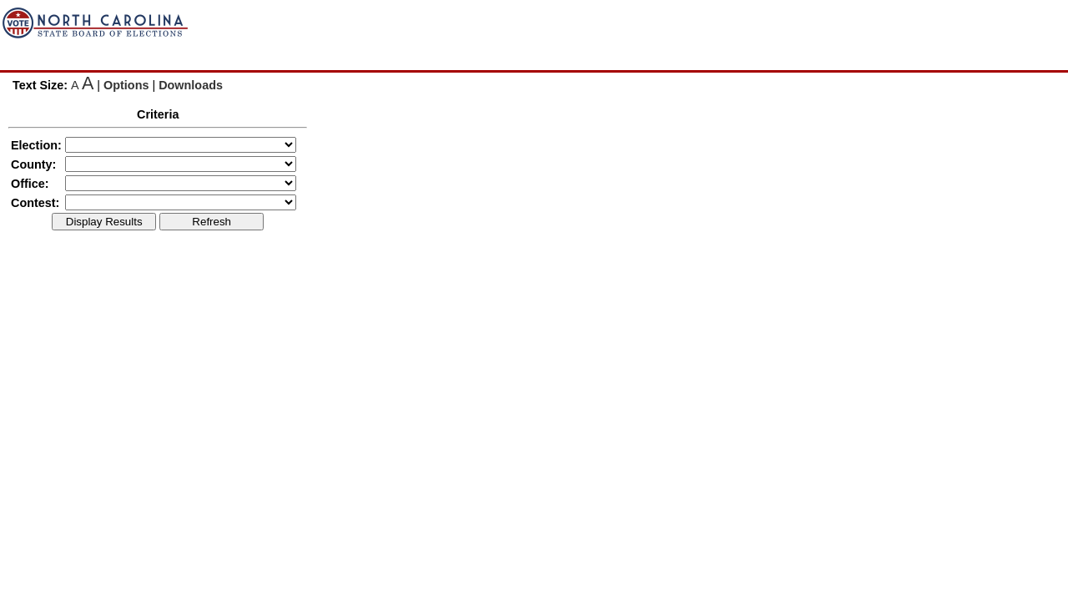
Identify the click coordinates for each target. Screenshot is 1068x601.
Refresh (211, 221)
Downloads (191, 85)
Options (126, 85)
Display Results (104, 221)
